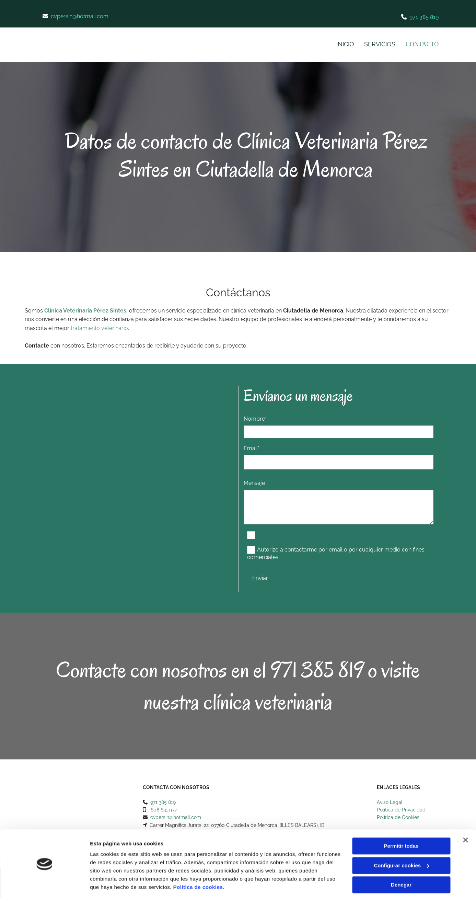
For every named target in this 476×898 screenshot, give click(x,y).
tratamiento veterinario (99, 328)
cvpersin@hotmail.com (79, 16)
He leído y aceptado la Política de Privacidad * (315, 534)
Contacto (422, 44)
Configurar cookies (401, 843)
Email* (251, 448)
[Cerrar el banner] (465, 818)
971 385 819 (424, 17)
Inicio (344, 44)
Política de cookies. (198, 865)
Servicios (378, 44)
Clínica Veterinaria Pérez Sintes (85, 310)
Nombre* (255, 419)
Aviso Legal (390, 802)
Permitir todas (401, 824)
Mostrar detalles (110, 884)
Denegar (401, 863)
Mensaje (254, 483)
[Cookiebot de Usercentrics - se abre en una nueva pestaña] (44, 884)
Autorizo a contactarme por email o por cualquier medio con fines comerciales (336, 553)
